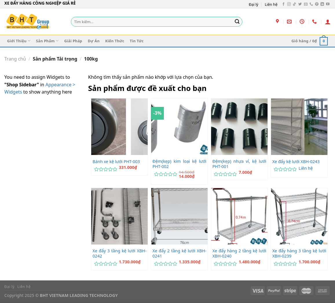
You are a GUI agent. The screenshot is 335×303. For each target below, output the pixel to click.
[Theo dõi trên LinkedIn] (322, 4)
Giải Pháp (73, 40)
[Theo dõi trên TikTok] (294, 4)
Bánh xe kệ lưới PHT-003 (116, 161)
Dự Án (94, 40)
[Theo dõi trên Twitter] (300, 4)
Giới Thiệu (18, 40)
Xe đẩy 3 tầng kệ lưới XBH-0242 (120, 253)
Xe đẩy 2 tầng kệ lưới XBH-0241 (179, 253)
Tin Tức (137, 40)
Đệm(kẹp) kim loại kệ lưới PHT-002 (179, 164)
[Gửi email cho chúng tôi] (305, 4)
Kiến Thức (114, 40)
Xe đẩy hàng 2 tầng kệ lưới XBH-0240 (239, 253)
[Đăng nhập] (328, 21)
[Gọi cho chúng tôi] (311, 4)
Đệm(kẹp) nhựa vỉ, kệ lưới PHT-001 (239, 164)
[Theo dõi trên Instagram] (289, 4)
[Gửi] (237, 22)
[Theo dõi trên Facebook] (283, 4)
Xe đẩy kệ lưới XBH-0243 (296, 161)
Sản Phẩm (47, 40)
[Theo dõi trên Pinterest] (316, 4)
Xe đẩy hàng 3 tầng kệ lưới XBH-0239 (299, 253)
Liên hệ (271, 4)
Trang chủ (15, 59)
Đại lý (253, 4)
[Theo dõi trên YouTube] (327, 4)
